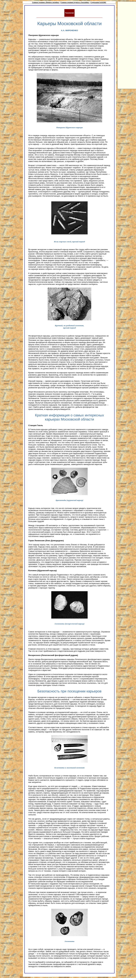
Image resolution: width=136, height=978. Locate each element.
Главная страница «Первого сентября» (45, 2)
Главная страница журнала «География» (75, 2)
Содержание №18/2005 (98, 2)
